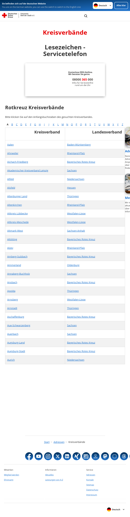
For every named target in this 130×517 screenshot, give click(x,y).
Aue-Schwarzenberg (18, 325)
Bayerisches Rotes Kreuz (81, 162)
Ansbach (12, 282)
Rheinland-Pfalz (76, 153)
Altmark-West (15, 230)
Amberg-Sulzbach (17, 256)
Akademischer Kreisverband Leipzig (27, 170)
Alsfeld (11, 187)
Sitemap (90, 484)
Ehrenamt (8, 479)
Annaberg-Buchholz (18, 273)
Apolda (11, 291)
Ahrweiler (12, 153)
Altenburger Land (17, 196)
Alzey (10, 248)
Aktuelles (49, 474)
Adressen (90, 474)
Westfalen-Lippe (76, 213)
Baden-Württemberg (79, 144)
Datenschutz (92, 489)
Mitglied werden (11, 474)
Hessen (71, 187)
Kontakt (90, 479)
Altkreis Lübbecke (17, 213)
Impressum (91, 494)
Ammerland (14, 265)
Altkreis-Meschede (18, 222)
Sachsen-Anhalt (76, 230)
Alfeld (10, 179)
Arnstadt (12, 308)
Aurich (11, 359)
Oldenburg (73, 265)
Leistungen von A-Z (54, 479)
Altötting (12, 239)
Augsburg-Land (16, 342)
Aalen (10, 144)
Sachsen (72, 170)
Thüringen (73, 196)
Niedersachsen (75, 179)
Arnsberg (12, 299)
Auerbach (12, 334)
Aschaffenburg (15, 316)
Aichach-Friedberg (17, 162)
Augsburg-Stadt (16, 351)
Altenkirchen (14, 205)
